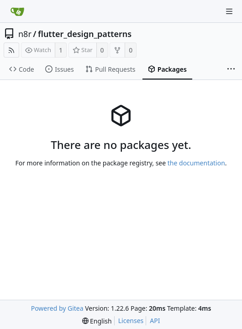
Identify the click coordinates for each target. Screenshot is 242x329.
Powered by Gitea (57, 308)
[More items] (231, 69)
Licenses (131, 320)
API (155, 320)
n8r (25, 33)
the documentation (196, 163)
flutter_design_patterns (85, 33)
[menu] (97, 321)
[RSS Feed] (11, 50)
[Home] (17, 11)
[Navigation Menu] (229, 11)
